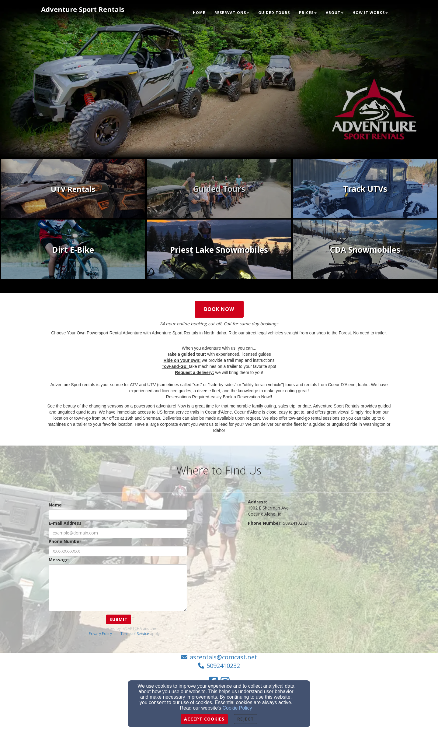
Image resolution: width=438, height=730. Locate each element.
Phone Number (65, 541)
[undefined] (365, 189)
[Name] (118, 515)
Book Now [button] (219, 309)
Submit (118, 619)
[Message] (118, 587)
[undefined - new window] (73, 189)
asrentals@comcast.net (223, 657)
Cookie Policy (237, 708)
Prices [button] (308, 12)
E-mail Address (65, 523)
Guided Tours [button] (274, 12)
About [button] (334, 12)
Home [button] (199, 12)
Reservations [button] (231, 12)
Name (55, 505)
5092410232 (223, 665)
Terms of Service (134, 633)
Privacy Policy (100, 633)
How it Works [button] (370, 12)
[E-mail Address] (118, 533)
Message (59, 559)
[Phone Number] (118, 551)
